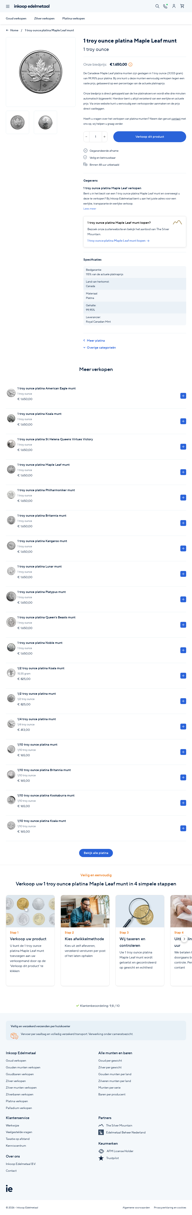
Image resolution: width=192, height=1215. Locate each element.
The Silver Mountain (115, 1125)
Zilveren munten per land (114, 1081)
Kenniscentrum (16, 1146)
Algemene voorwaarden (136, 1207)
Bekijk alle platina (96, 853)
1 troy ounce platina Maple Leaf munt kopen (118, 240)
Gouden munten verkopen (23, 1067)
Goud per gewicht (110, 1060)
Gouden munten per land (114, 1074)
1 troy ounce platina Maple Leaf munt (49, 30)
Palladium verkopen (19, 1108)
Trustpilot (108, 1158)
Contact (11, 1171)
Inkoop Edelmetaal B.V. (21, 1164)
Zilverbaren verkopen (19, 1094)
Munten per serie (109, 1087)
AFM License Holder (115, 1151)
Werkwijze (12, 1125)
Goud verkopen (16, 18)
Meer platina (94, 340)
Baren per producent (111, 1094)
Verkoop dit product (149, 136)
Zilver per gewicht (109, 1067)
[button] (184, 939)
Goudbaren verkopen (20, 1074)
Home (12, 30)
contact (176, 119)
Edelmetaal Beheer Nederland (122, 1132)
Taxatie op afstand (18, 1139)
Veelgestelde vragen (19, 1132)
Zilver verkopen (44, 18)
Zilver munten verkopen (21, 1087)
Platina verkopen (73, 18)
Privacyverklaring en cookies (170, 1207)
